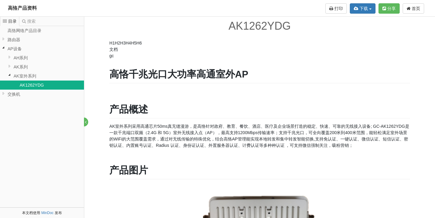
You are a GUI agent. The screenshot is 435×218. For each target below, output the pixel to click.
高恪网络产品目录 (24, 30)
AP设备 (15, 48)
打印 (336, 8)
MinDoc (47, 213)
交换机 (14, 94)
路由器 (14, 39)
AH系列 (21, 57)
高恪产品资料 (22, 8)
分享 (389, 8)
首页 (413, 8)
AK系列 (21, 66)
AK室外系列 (25, 76)
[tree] (42, 62)
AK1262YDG (32, 85)
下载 (363, 8)
